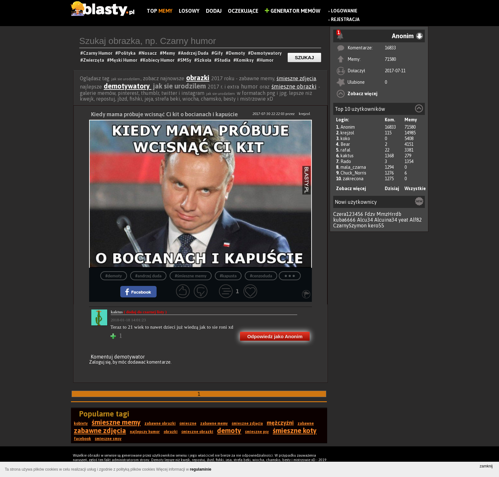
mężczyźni (280, 422)
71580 (390, 59)
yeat (403, 220)
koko (345, 138)
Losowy (189, 11)
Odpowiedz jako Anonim (275, 336)
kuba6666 (344, 220)
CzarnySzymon (350, 225)
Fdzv (370, 214)
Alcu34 (365, 220)
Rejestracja (345, 19)
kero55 (376, 225)
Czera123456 (348, 214)
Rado (346, 161)
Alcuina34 (385, 220)
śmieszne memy (116, 422)
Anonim (348, 127)
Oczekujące (243, 11)
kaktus (347, 155)
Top (159, 11)
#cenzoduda (261, 276)
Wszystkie (415, 188)
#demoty (113, 276)
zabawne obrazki (160, 423)
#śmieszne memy (190, 276)
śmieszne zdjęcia (296, 78)
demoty (229, 430)
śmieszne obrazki (293, 86)
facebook (82, 439)
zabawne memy (214, 423)
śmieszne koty (295, 430)
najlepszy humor (145, 432)
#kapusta (228, 276)
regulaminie (200, 469)
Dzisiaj (392, 188)
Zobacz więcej (362, 93)
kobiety (81, 423)
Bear (345, 144)
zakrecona (353, 178)
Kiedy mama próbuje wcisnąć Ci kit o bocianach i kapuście (164, 114)
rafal (345, 150)
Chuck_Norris (353, 172)
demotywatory (127, 86)
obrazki (197, 78)
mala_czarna (353, 167)
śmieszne (187, 423)
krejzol (347, 132)
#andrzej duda (148, 276)
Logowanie (344, 10)
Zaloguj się (100, 362)
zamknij (486, 466)
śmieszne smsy (108, 439)
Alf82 (416, 220)
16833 (390, 47)
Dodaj (213, 11)
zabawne (306, 423)
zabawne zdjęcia (100, 430)
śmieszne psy (257, 432)
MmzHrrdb (388, 214)
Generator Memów (292, 11)
